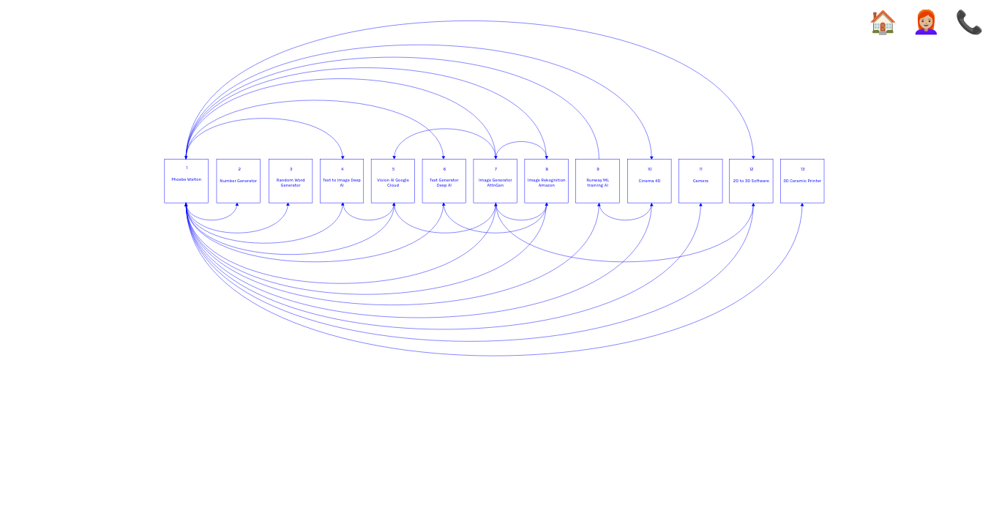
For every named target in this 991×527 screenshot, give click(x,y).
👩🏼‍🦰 (926, 23)
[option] (495, 198)
